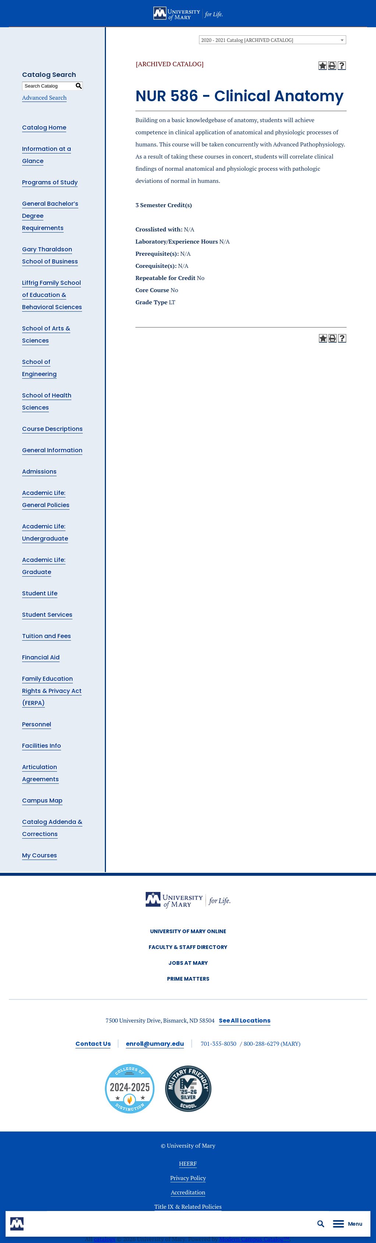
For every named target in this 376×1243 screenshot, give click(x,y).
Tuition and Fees (46, 636)
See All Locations (244, 1020)
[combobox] (272, 39)
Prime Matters (188, 978)
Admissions (39, 471)
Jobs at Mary (188, 963)
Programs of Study (50, 182)
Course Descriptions (52, 429)
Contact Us (92, 1044)
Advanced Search (44, 97)
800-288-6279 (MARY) (272, 1044)
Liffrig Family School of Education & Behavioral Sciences (52, 295)
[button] (321, 1224)
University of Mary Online (188, 931)
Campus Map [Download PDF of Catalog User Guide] (42, 800)
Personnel (36, 724)
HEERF (188, 1163)
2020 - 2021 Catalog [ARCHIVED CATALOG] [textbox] (247, 40)
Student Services (47, 614)
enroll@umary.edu (155, 1044)
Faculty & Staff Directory (188, 947)
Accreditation (188, 1192)
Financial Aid (41, 657)
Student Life (39, 593)
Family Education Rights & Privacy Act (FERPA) (52, 690)
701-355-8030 (218, 1044)
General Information (52, 450)
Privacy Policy (188, 1178)
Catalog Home (44, 127)
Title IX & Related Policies (188, 1207)
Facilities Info (41, 745)
